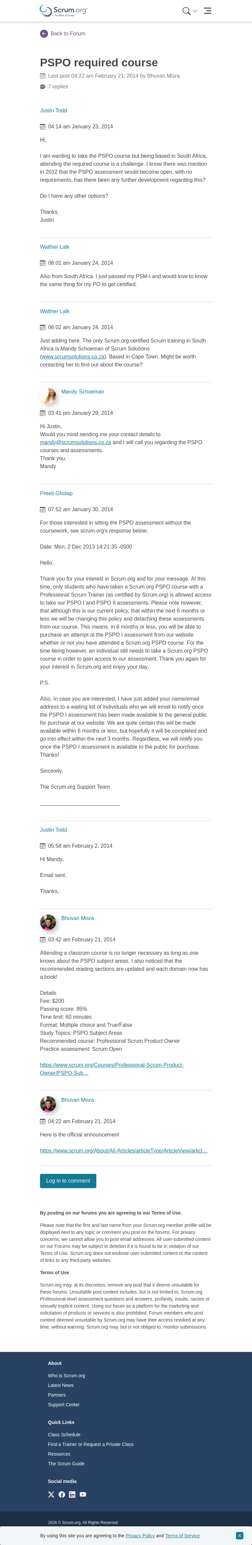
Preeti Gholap (56, 493)
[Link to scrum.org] (51, 1494)
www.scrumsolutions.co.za (73, 356)
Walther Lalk (54, 247)
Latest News (61, 1385)
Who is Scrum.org (66, 1375)
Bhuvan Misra (77, 918)
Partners (57, 1395)
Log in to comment (68, 1181)
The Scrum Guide (66, 1463)
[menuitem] (189, 11)
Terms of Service (182, 1535)
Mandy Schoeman (82, 392)
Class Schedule (64, 1434)
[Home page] (64, 11)
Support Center (64, 1404)
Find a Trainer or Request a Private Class (91, 1444)
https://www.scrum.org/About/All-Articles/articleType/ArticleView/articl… (124, 1150)
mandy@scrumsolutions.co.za (75, 442)
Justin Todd (53, 110)
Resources (59, 1454)
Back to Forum (62, 34)
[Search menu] (190, 11)
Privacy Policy (140, 1535)
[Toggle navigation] (207, 11)
